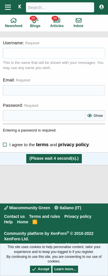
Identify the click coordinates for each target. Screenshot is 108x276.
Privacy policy (77, 216)
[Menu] (8, 7)
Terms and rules (44, 216)
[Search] (60, 7)
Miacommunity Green (27, 207)
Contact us (14, 216)
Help (8, 222)
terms (42, 144)
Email (8, 79)
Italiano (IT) (67, 207)
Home (22, 222)
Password (12, 105)
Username (13, 42)
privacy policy (73, 144)
